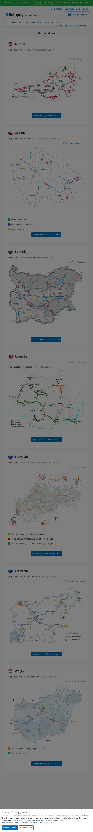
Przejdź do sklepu (10, 828)
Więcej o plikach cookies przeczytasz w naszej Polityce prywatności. (28, 822)
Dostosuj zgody (26, 828)
